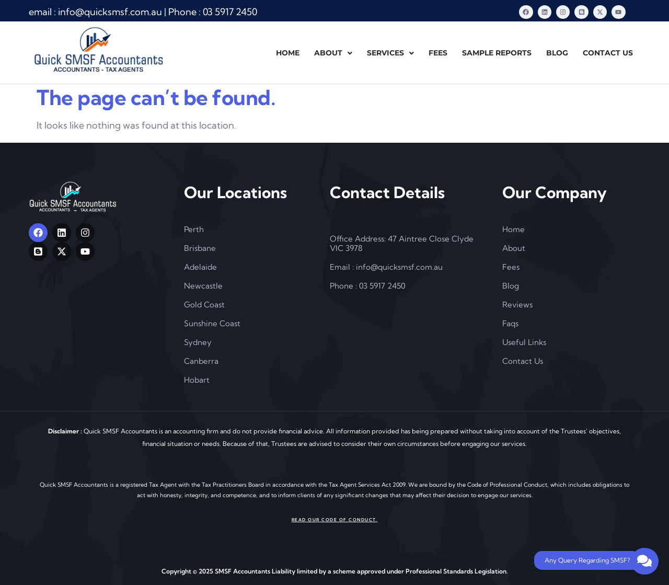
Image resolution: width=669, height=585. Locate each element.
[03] (230, 12)
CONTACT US (608, 53)
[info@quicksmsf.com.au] (110, 12)
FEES (438, 53)
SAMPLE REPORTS (497, 53)
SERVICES (390, 53)
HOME (287, 53)
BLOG (557, 53)
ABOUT (333, 53)
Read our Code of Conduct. (335, 519)
